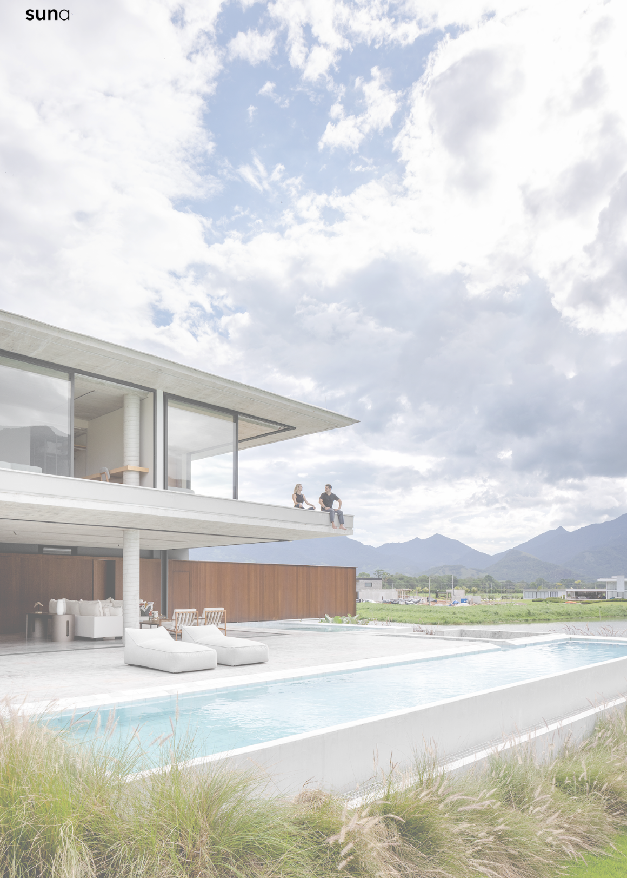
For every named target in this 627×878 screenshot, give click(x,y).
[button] (313, 859)
